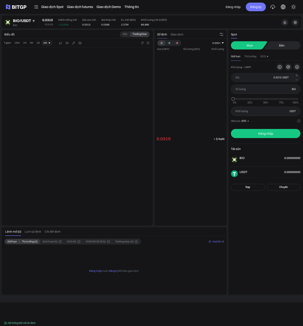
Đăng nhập (233, 7)
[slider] (233, 99)
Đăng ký (255, 7)
